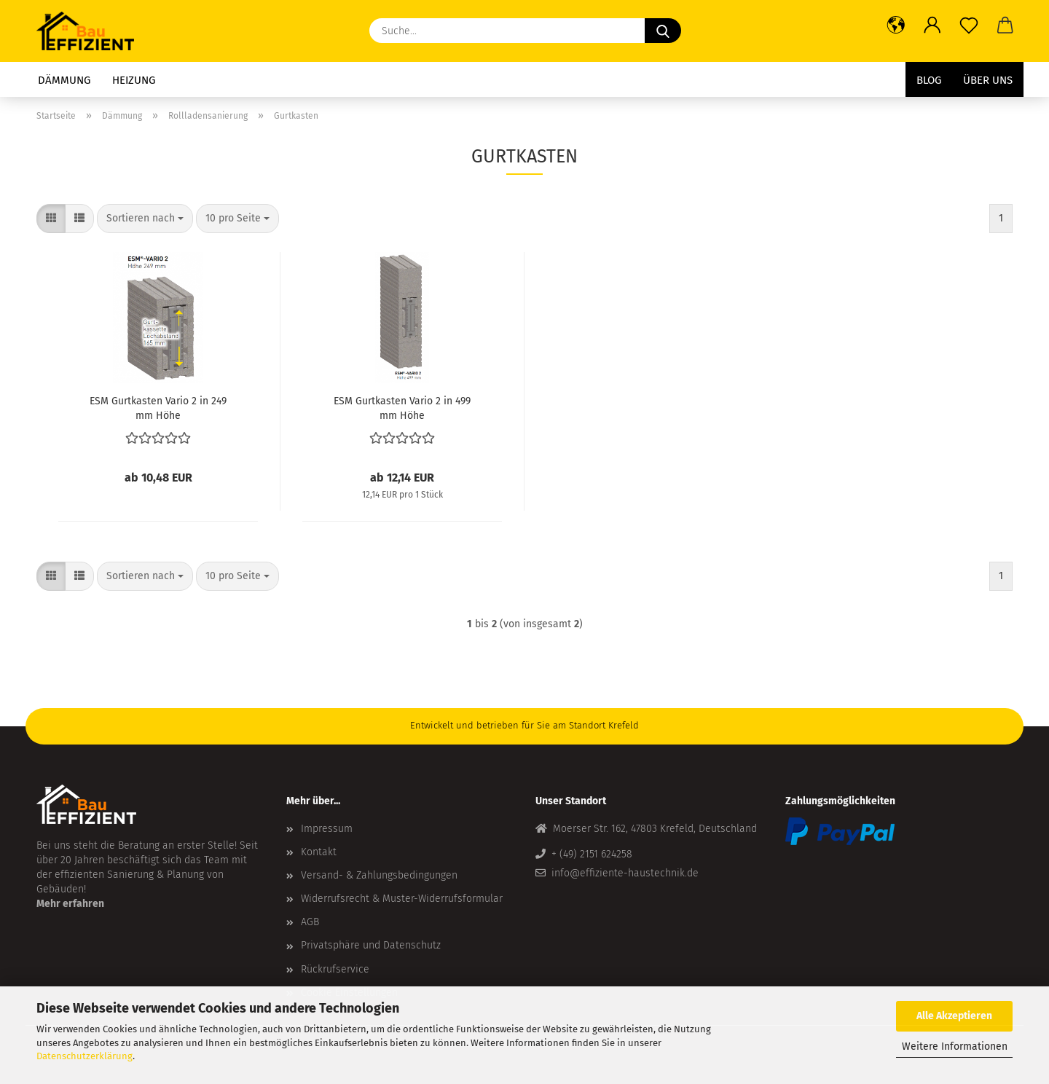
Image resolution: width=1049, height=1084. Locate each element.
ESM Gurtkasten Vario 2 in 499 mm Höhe (402, 407)
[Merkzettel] (969, 25)
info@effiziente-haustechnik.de (625, 873)
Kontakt (319, 852)
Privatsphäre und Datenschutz (371, 945)
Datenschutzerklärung (84, 1055)
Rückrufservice (335, 969)
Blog (928, 80)
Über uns (988, 80)
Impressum (327, 828)
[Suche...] (663, 30)
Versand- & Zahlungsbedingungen (379, 875)
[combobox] (145, 218)
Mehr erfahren (70, 904)
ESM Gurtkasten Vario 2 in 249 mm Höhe (158, 407)
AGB (310, 922)
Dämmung (64, 80)
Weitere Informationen (954, 1046)
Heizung (133, 80)
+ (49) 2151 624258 (591, 854)
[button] (896, 25)
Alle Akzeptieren (954, 1016)
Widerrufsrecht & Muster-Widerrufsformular (402, 898)
